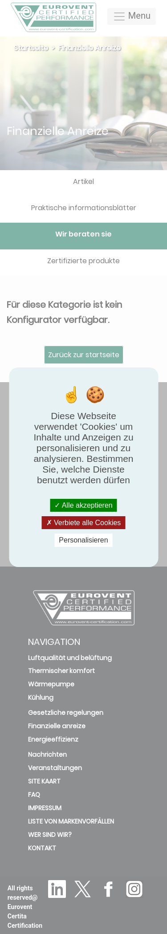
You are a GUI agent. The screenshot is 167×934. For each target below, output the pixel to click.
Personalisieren (83, 540)
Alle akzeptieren (83, 505)
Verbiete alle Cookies (83, 522)
